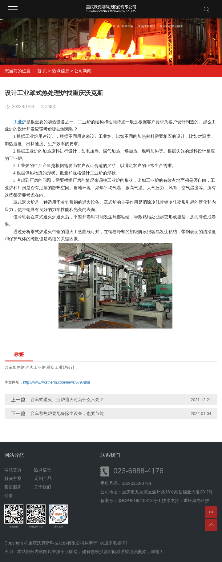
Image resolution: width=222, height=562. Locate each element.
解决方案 (14, 478)
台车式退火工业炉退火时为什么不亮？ (67, 399)
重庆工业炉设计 (61, 367)
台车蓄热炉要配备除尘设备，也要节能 (67, 413)
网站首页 (13, 469)
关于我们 (42, 486)
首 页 (42, 70)
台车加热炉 (15, 367)
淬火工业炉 (36, 367)
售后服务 (13, 486)
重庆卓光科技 (196, 500)
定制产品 (43, 478)
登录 (8, 495)
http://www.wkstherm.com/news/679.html (56, 382)
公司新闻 (82, 70)
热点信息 (60, 70)
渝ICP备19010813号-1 (139, 500)
